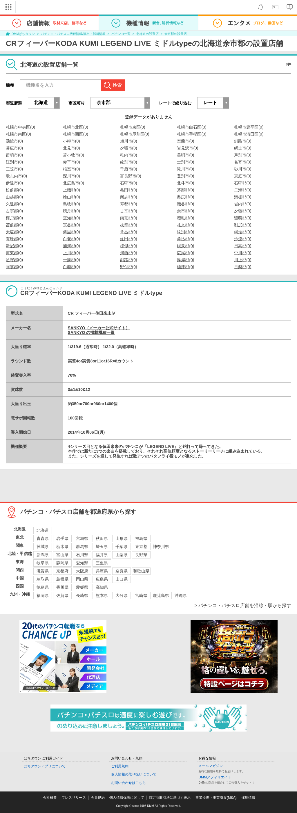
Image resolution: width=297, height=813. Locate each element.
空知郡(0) (71, 218)
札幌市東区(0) (132, 127)
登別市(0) (185, 176)
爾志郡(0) (128, 197)
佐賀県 (62, 595)
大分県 (121, 595)
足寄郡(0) (14, 260)
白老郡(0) (71, 239)
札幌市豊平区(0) (248, 127)
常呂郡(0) (128, 232)
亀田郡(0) (128, 190)
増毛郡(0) (185, 218)
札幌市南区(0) (18, 134)
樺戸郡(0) (14, 218)
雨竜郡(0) (128, 218)
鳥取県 (43, 579)
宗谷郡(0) (71, 225)
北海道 (43, 530)
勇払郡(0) (185, 239)
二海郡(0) (242, 190)
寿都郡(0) (128, 204)
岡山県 (82, 579)
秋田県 (102, 538)
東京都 (141, 546)
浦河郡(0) (71, 246)
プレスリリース (73, 798)
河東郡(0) (14, 253)
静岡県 (62, 563)
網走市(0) (242, 148)
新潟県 (43, 554)
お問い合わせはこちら (128, 783)
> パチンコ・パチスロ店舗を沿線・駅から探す (242, 605)
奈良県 (121, 571)
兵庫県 (102, 571)
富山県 (62, 554)
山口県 (121, 579)
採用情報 (248, 798)
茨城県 (43, 546)
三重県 (102, 563)
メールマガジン (210, 766)
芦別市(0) (242, 155)
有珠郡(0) (14, 239)
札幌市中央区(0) (20, 127)
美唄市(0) (185, 155)
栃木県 (62, 546)
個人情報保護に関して (126, 798)
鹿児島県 (161, 595)
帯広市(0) (14, 148)
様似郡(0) (128, 246)
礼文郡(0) (185, 225)
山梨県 (121, 554)
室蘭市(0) (185, 141)
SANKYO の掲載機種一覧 (91, 332)
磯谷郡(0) (185, 204)
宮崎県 (141, 595)
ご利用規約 (119, 766)
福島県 (141, 538)
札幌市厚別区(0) (134, 134)
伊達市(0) (14, 183)
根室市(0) (71, 169)
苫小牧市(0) (73, 155)
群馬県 (82, 546)
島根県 (62, 579)
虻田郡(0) (128, 239)
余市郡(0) (185, 211)
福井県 (102, 554)
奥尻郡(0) (185, 197)
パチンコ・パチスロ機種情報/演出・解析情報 (73, 33)
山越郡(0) (14, 197)
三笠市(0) (14, 169)
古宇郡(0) (14, 211)
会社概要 (50, 798)
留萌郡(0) (242, 218)
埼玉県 (102, 546)
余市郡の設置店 (175, 33)
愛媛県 (82, 587)
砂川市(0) (242, 169)
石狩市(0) (128, 183)
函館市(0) (14, 141)
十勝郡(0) (71, 260)
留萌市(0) (14, 155)
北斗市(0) (185, 183)
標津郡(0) (185, 267)
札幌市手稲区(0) (191, 134)
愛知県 (82, 563)
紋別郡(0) (185, 232)
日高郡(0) (242, 246)
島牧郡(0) (71, 204)
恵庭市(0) (242, 176)
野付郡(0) (128, 267)
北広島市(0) (73, 183)
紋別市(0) (128, 162)
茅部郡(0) (185, 190)
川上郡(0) (242, 260)
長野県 (141, 554)
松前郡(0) (14, 190)
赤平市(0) (71, 162)
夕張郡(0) (242, 211)
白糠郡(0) (71, 267)
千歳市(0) (128, 169)
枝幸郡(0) (128, 225)
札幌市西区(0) (75, 134)
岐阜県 (43, 563)
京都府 (62, 571)
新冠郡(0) (14, 246)
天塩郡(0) (14, 232)
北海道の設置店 (147, 33)
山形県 (121, 538)
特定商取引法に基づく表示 (170, 798)
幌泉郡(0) (185, 246)
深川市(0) (71, 176)
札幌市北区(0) (75, 127)
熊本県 (102, 595)
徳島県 (43, 587)
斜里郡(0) (71, 232)
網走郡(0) (242, 232)
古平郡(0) (128, 211)
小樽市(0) (71, 141)
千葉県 (121, 546)
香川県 (62, 587)
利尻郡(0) (242, 225)
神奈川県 (161, 546)
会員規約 (98, 798)
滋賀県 (43, 571)
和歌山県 (141, 571)
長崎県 (82, 595)
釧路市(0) (242, 141)
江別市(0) (14, 162)
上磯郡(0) (71, 190)
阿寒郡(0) (14, 267)
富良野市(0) (130, 176)
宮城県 (82, 538)
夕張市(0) (128, 148)
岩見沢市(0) (187, 148)
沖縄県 (181, 595)
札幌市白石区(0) (191, 127)
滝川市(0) (185, 169)
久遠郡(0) (14, 204)
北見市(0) (71, 148)
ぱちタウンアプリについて (45, 766)
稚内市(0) (128, 155)
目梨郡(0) (242, 267)
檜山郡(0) (71, 197)
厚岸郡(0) (185, 260)
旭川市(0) (128, 141)
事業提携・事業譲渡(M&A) (216, 798)
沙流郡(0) (242, 239)
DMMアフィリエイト (214, 777)
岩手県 (62, 538)
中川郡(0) (242, 253)
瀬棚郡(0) (242, 197)
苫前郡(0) (14, 225)
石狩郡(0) (242, 183)
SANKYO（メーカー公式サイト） (99, 327)
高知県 (102, 587)
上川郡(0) (71, 253)
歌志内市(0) (16, 176)
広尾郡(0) (185, 253)
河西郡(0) (128, 253)
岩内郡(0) (242, 204)
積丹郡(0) (71, 211)
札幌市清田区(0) (248, 134)
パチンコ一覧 (121, 33)
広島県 (102, 579)
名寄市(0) (242, 162)
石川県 (82, 554)
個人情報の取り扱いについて (133, 774)
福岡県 (43, 595)
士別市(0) (185, 162)
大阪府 (82, 571)
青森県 (43, 538)
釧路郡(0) (128, 260)
